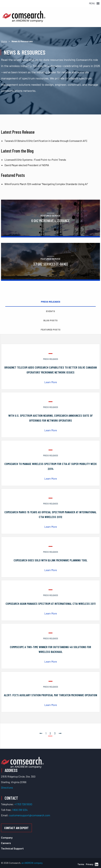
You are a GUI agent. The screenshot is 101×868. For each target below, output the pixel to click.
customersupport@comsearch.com (29, 815)
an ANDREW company (32, 863)
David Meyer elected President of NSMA (26, 165)
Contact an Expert (16, 828)
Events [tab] (50, 311)
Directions (7, 787)
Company (7, 837)
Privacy (89, 864)
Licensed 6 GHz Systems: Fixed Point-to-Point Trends (35, 159)
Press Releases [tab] (50, 301)
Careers (6, 843)
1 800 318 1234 (20, 809)
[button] (92, 3)
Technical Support (12, 848)
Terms (80, 864)
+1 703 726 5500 (23, 804)
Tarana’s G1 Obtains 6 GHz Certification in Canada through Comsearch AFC (45, 140)
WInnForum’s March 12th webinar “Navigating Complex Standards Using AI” (46, 184)
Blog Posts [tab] (50, 320)
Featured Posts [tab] (50, 329)
